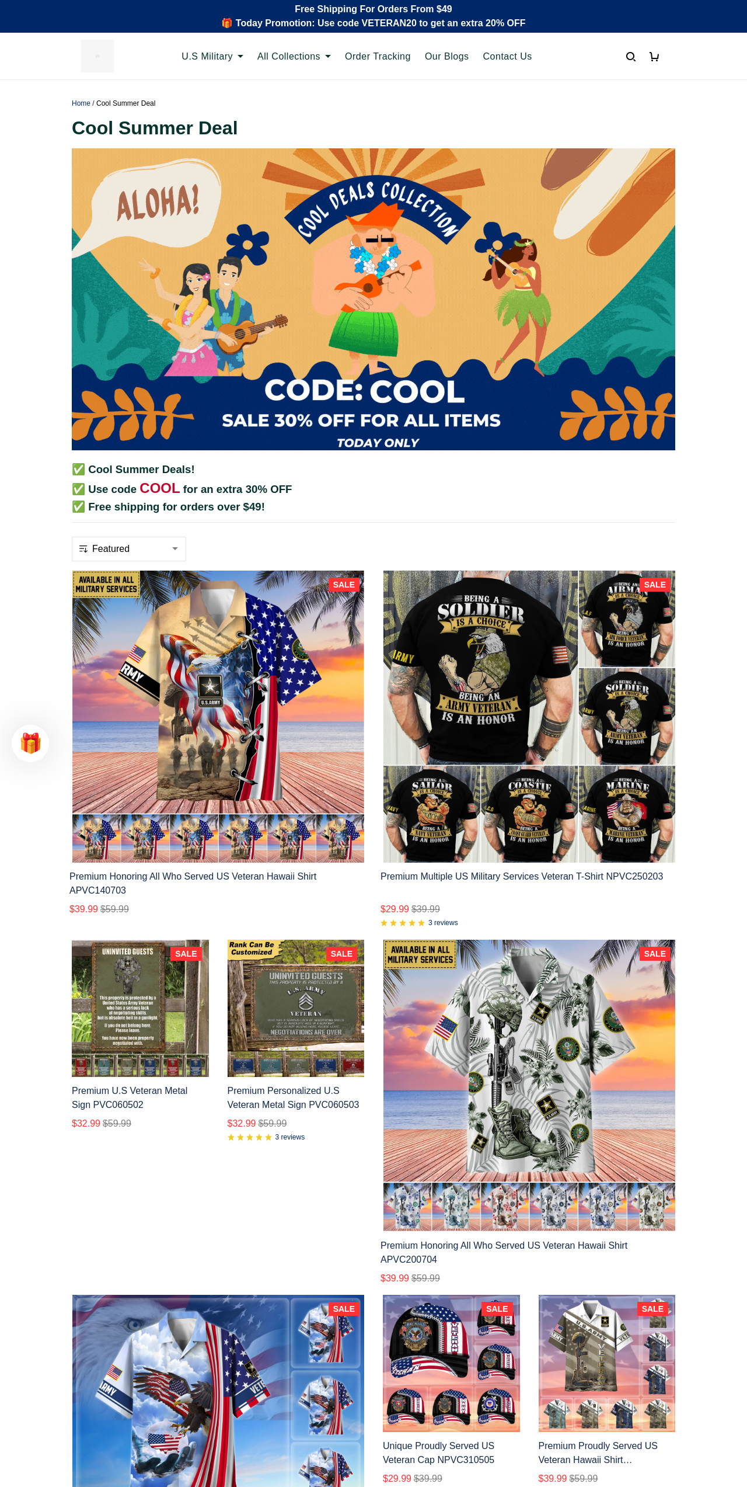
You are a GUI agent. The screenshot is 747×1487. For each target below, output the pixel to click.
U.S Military (212, 56)
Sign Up (648, 1384)
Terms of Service (417, 1310)
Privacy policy (411, 1290)
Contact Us (507, 56)
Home (81, 103)
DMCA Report (529, 1434)
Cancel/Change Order (273, 1370)
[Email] (582, 1385)
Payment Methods (265, 1350)
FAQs (239, 1330)
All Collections (294, 56)
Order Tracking (378, 56)
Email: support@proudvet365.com (128, 1368)
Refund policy (411, 1350)
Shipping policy (414, 1330)
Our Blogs (447, 56)
